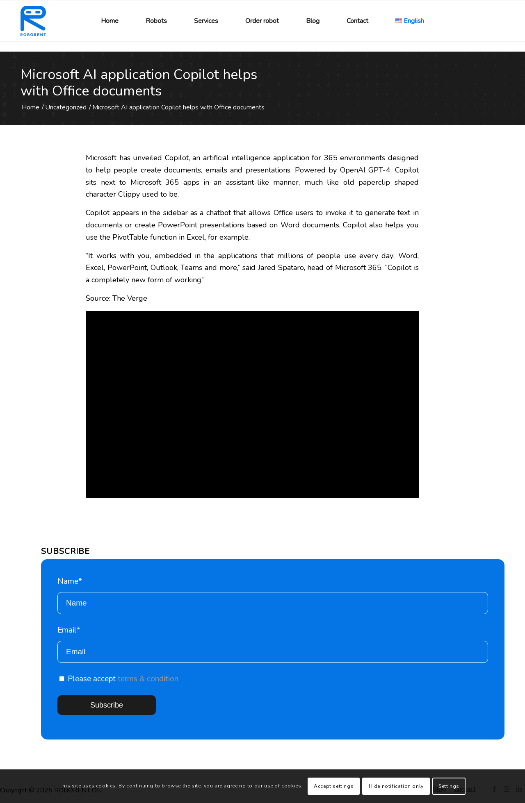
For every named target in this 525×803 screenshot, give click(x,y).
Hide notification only (396, 786)
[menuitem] (109, 20)
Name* (272, 595)
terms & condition (148, 679)
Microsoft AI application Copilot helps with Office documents (139, 82)
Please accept (118, 679)
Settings (448, 786)
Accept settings (334, 786)
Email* (272, 644)
